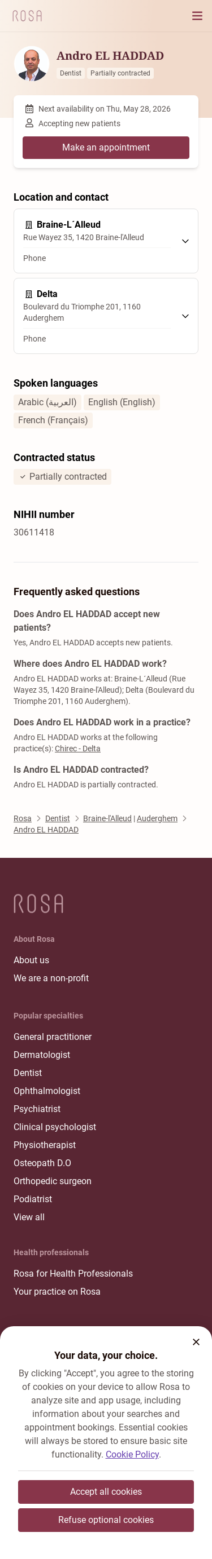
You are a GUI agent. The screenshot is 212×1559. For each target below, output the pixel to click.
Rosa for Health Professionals (73, 1273)
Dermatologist (42, 1054)
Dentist (28, 1073)
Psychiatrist (37, 1109)
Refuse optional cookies (106, 1519)
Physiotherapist (45, 1145)
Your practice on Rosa (57, 1291)
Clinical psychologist (55, 1127)
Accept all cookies (106, 1491)
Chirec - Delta (78, 748)
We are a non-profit (51, 978)
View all (29, 1217)
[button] (196, 1342)
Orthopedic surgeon (53, 1181)
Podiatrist (33, 1199)
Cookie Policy (132, 1454)
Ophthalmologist (47, 1091)
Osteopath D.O (42, 1163)
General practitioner (53, 1036)
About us (31, 960)
